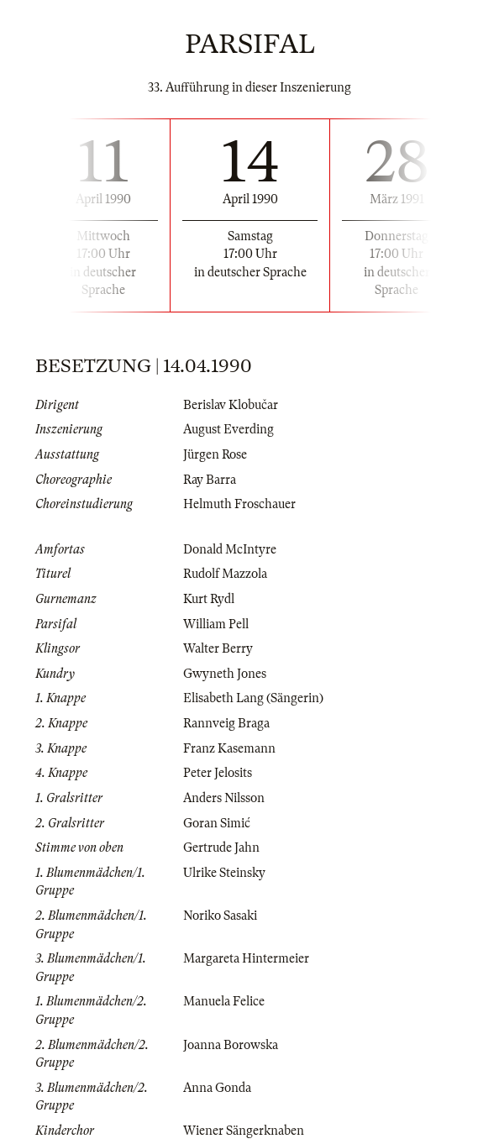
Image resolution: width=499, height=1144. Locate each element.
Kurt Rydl (208, 599)
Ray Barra (209, 479)
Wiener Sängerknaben (243, 1130)
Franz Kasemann (229, 748)
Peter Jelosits (217, 772)
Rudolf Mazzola (225, 573)
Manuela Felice (224, 1001)
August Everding (228, 429)
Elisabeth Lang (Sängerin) (253, 698)
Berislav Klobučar (230, 405)
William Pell (216, 624)
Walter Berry (218, 648)
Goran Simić (216, 823)
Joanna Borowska (230, 1045)
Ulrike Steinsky (224, 872)
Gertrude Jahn (221, 847)
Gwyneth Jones (224, 673)
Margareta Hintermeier (246, 958)
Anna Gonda (217, 1087)
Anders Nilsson (224, 798)
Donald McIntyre (229, 549)
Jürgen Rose (215, 454)
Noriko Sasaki (220, 915)
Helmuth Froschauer (239, 504)
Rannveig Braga (226, 723)
